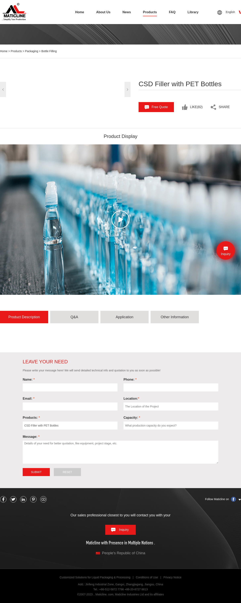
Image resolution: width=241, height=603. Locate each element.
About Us (103, 12)
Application (124, 317)
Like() (196, 107)
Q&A (74, 317)
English (230, 12)
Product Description (24, 317)
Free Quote (160, 107)
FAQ (172, 12)
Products (150, 12)
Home (79, 12)
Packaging (31, 51)
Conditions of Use (147, 577)
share (224, 107)
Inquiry (124, 529)
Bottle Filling (49, 51)
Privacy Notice (172, 577)
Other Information (175, 317)
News (127, 12)
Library (193, 12)
